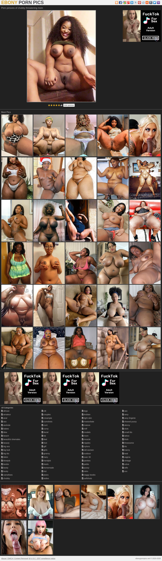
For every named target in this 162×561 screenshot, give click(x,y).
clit (44, 411)
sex (124, 411)
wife (125, 468)
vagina (126, 457)
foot (44, 443)
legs (85, 411)
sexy (125, 414)
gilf (44, 446)
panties (86, 461)
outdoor (86, 453)
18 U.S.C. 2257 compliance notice (41, 558)
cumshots (47, 422)
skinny (126, 425)
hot (44, 471)
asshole (5, 425)
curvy (45, 429)
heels (45, 464)
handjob (46, 461)
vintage (126, 461)
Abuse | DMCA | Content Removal (14, 558)
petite (85, 464)
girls (44, 450)
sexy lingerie (129, 418)
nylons (86, 446)
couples (46, 414)
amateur (6, 414)
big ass (5, 446)
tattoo (125, 436)
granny (46, 453)
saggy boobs (88, 475)
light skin (87, 418)
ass (3, 422)
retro (85, 471)
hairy (45, 457)
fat (44, 436)
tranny (126, 450)
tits (124, 446)
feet (44, 439)
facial (45, 432)
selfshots (87, 478)
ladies (45, 478)
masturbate (88, 422)
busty (4, 471)
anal (4, 418)
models (86, 432)
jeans (45, 475)
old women (88, 450)
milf (84, 429)
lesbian (86, 414)
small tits (127, 432)
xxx (124, 471)
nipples (86, 443)
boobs (5, 464)
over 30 (86, 457)
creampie (47, 418)
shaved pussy (129, 422)
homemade (48, 468)
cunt (45, 425)
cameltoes (7, 475)
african (5, 411)
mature (86, 425)
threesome (128, 443)
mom (85, 436)
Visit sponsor (69, 105)
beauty (5, 443)
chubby (5, 478)
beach (5, 436)
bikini (4, 457)
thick (125, 439)
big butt (5, 450)
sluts (125, 429)
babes (5, 429)
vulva (125, 464)
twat (125, 453)
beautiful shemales (10, 439)
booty (4, 468)
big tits (5, 453)
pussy (85, 468)
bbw (4, 432)
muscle (86, 439)
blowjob (5, 461)
